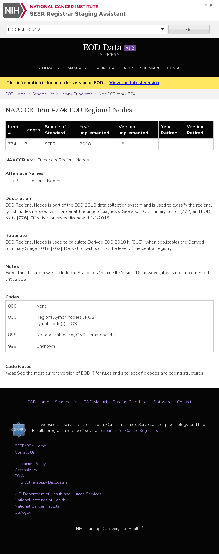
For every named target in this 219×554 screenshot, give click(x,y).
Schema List (49, 68)
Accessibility (26, 470)
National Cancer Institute (37, 506)
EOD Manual (95, 402)
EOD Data (109, 48)
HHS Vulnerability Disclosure (41, 482)
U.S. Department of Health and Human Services (58, 494)
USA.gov (23, 512)
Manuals (77, 68)
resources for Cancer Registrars (129, 430)
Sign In (211, 4)
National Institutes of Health (40, 500)
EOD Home (15, 94)
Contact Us (25, 452)
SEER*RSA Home (30, 446)
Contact (175, 68)
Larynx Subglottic (76, 94)
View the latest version (134, 83)
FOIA (19, 476)
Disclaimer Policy (30, 463)
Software (150, 68)
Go (189, 29)
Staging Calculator (113, 68)
